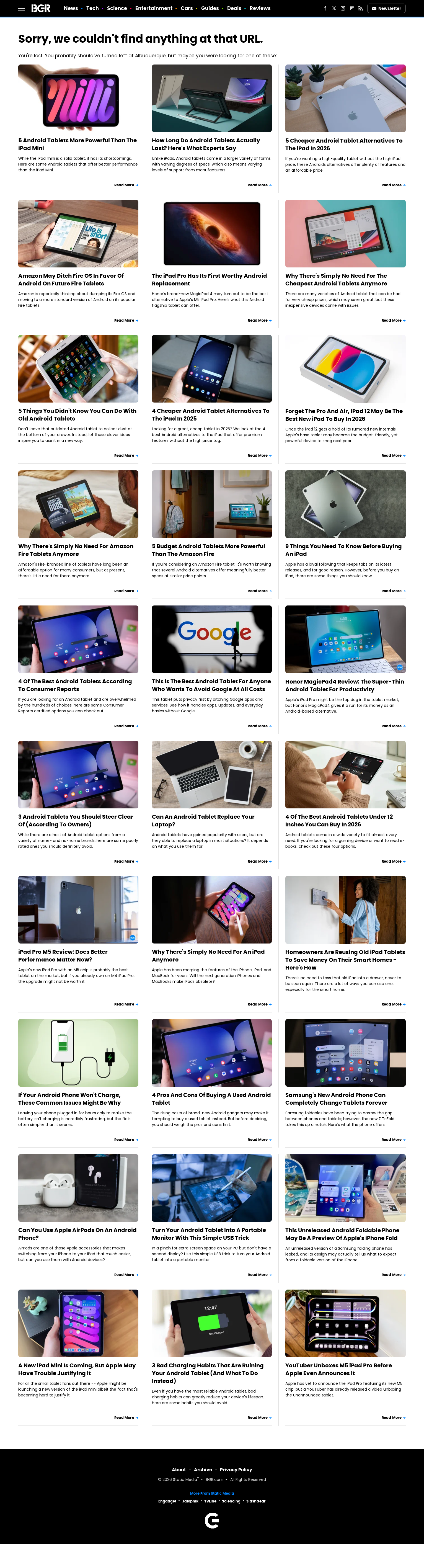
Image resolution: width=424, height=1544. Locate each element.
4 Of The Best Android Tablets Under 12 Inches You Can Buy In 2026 (339, 820)
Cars (187, 8)
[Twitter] (334, 8)
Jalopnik (190, 1501)
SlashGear (256, 1501)
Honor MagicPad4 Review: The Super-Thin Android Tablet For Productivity (344, 685)
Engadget (167, 1501)
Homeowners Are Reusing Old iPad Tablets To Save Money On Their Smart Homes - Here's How (345, 959)
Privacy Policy (236, 1470)
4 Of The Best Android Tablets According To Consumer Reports (75, 685)
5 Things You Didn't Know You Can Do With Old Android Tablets (77, 414)
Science (117, 8)
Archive (203, 1470)
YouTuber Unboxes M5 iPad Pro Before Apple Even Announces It (338, 1369)
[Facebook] (325, 8)
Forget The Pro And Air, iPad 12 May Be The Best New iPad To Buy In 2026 (344, 415)
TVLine (210, 1501)
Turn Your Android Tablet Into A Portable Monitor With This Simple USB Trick (209, 1233)
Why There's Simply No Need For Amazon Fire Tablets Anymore (75, 550)
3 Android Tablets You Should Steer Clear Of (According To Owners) (75, 820)
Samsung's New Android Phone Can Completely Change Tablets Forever (336, 1098)
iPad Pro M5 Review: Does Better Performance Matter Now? (63, 955)
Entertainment (153, 8)
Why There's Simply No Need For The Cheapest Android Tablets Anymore (336, 279)
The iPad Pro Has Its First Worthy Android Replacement (209, 279)
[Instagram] (343, 8)
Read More (124, 185)
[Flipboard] (352, 8)
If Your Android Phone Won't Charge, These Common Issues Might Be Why (69, 1098)
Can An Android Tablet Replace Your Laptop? (203, 820)
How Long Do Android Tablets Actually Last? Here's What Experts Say (206, 144)
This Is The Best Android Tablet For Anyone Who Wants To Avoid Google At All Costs (211, 685)
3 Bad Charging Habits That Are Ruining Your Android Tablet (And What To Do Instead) (208, 1373)
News (71, 8)
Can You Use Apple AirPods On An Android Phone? (77, 1233)
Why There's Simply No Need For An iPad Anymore (208, 955)
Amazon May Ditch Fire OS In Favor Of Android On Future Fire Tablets (71, 279)
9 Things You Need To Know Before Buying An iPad (343, 550)
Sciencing (231, 1501)
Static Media (185, 1480)
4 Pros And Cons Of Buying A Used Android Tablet (211, 1098)
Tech (92, 8)
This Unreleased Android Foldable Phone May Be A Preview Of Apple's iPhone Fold (342, 1234)
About (179, 1470)
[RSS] (360, 8)
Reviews (260, 8)
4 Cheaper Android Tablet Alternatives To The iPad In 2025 (211, 414)
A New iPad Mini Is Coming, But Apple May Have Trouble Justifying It (77, 1369)
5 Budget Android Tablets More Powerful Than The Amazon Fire (208, 550)
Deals (234, 8)
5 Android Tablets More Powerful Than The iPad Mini (77, 144)
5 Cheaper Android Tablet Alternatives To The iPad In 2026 (344, 144)
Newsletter (386, 8)
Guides (210, 8)
